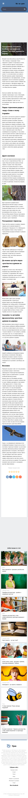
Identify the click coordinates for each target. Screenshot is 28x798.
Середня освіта (16, 468)
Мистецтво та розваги (14, 780)
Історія (14, 772)
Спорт (14, 782)
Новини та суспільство (14, 778)
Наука (14, 774)
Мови (14, 776)
